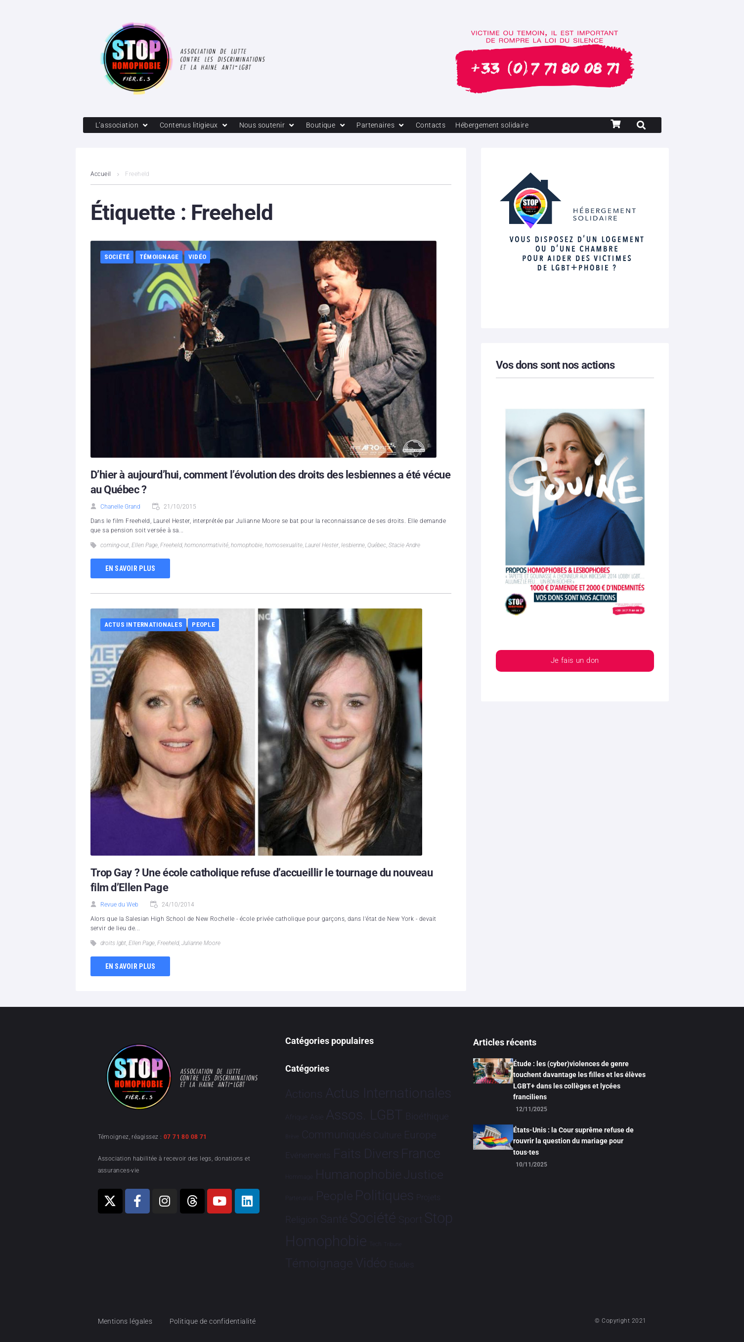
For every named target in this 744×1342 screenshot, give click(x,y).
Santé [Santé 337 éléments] (334, 1219)
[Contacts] (441, 125)
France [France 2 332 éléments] (420, 1154)
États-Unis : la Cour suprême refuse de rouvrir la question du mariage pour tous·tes (573, 1141)
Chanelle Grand (120, 507)
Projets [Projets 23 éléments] (428, 1198)
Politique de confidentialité (218, 1321)
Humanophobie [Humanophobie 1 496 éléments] (358, 1174)
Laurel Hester (322, 546)
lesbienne (353, 546)
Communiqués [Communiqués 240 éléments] (336, 1134)
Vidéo (197, 257)
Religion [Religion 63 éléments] (301, 1220)
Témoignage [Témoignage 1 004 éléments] (319, 1263)
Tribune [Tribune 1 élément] (393, 1244)
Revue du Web (119, 905)
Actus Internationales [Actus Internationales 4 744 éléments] (388, 1093)
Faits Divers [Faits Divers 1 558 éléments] (366, 1154)
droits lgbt (113, 944)
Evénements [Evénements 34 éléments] (308, 1156)
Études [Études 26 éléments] (401, 1264)
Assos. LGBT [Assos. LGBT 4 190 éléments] (364, 1115)
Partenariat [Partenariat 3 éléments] (299, 1198)
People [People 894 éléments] (334, 1196)
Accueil (100, 175)
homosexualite (284, 546)
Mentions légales (127, 1321)
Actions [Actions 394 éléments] (304, 1094)
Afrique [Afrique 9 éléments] (296, 1117)
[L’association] (123, 125)
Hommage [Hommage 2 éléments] (299, 1176)
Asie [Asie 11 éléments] (317, 1117)
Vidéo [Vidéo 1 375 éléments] (371, 1262)
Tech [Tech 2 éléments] (375, 1244)
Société (117, 257)
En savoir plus (130, 569)
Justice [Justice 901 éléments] (423, 1175)
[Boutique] (334, 125)
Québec (376, 546)
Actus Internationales (143, 625)
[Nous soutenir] (273, 125)
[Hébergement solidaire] (506, 125)
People (203, 625)
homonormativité (206, 546)
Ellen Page (144, 546)
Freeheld (171, 546)
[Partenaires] (390, 125)
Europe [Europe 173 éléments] (420, 1135)
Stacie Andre (404, 546)
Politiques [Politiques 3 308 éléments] (384, 1196)
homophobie (247, 546)
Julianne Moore (200, 944)
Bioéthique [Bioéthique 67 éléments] (427, 1116)
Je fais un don (574, 662)
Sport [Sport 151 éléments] (410, 1220)
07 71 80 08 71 (185, 1136)
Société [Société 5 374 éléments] (373, 1218)
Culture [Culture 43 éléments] (387, 1135)
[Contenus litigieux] (198, 125)
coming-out (114, 546)
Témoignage (159, 257)
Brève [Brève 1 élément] (292, 1136)
